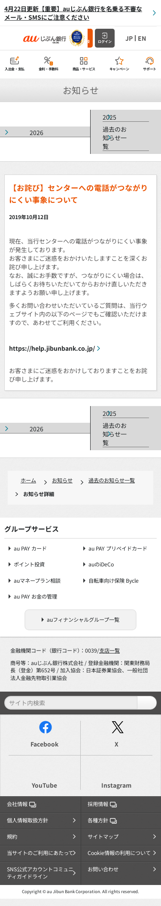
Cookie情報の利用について (119, 853)
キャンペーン (119, 68)
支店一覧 (109, 650)
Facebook (44, 744)
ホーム (28, 480)
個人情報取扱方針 (27, 820)
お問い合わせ (103, 869)
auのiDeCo (101, 564)
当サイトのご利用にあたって (40, 853)
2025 (109, 117)
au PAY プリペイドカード (117, 548)
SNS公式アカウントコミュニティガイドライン (40, 873)
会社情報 (21, 804)
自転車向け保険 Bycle (113, 580)
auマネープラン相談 (37, 580)
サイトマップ (103, 836)
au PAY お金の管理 (35, 596)
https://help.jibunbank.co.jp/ (52, 348)
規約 (12, 836)
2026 (36, 132)
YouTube (44, 785)
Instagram (116, 785)
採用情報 (102, 804)
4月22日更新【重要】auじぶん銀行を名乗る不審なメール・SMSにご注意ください (73, 12)
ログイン (105, 41)
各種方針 (102, 820)
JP (129, 38)
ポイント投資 (29, 564)
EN (142, 38)
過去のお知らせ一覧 (115, 137)
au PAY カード (30, 548)
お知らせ (62, 480)
